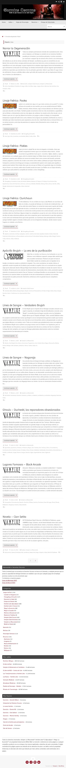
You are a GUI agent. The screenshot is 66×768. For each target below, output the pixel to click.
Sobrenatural (10, 186)
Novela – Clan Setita (14, 516)
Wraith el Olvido (8, 624)
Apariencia (14, 447)
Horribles (30, 86)
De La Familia (12, 450)
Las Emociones (28, 236)
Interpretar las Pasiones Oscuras (12, 703)
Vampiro (5, 88)
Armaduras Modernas (9, 683)
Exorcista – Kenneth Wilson (11, 700)
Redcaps (46, 236)
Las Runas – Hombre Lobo (10, 677)
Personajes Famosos (9, 633)
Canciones (11, 234)
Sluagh (4, 186)
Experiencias (6, 183)
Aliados (6, 343)
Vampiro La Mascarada (46, 83)
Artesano (19, 447)
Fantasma (40, 502)
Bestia (11, 291)
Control (31, 291)
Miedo (27, 136)
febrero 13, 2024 (15, 83)
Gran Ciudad (38, 343)
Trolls (4, 238)
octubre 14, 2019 (15, 288)
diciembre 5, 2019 (15, 179)
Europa (18, 450)
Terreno (58, 236)
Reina (46, 183)
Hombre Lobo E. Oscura (10, 606)
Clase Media (11, 86)
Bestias (15, 291)
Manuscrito (52, 343)
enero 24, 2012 (14, 550)
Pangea (5, 719)
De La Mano (18, 343)
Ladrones (22, 183)
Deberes (29, 181)
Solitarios (21, 345)
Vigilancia (47, 452)
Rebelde (33, 183)
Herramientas (56, 450)
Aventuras (7, 639)
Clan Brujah (12, 343)
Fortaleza (23, 450)
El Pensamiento (37, 291)
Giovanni (19, 395)
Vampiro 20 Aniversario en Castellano (13, 667)
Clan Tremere (35, 447)
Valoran (8, 238)
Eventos (36, 502)
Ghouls (31, 450)
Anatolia (7, 291)
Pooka (31, 136)
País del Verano (7, 728)
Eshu (11, 136)
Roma (50, 183)
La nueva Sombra (8, 706)
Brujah (26, 291)
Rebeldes (38, 183)
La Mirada (9, 452)
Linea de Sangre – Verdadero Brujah (24, 305)
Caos (6, 136)
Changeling (7, 181)
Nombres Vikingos (8, 661)
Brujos (29, 447)
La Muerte (34, 395)
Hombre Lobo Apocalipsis (11, 604)
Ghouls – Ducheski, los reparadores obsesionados (31, 409)
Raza (55, 291)
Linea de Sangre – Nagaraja (19, 357)
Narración (24, 83)
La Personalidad (19, 236)
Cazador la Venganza (10, 595)
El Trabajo (44, 181)
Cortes (18, 181)
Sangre (59, 291)
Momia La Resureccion (10, 613)
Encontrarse (50, 181)
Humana (24, 395)
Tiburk (6, 83)
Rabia (52, 291)
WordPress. (61, 766)
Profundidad (35, 236)
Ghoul (27, 450)
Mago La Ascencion (9, 608)
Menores (47, 86)
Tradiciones (14, 293)
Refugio (9, 345)
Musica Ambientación (10, 643)
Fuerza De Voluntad (15, 183)
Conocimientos (54, 447)
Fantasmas (13, 395)
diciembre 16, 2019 (15, 134)
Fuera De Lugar (47, 502)
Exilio (26, 86)
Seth (12, 345)
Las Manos (26, 552)
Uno (57, 86)
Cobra (47, 447)
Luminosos (28, 183)
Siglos (31, 452)
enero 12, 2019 (14, 445)
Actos (6, 86)
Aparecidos (7, 447)
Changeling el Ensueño (29, 134)
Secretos (5, 293)
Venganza (11, 504)
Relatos (6, 648)
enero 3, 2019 (14, 500)
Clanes (13, 552)
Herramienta (49, 450)
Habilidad (36, 450)
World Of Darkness (52, 552)
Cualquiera (22, 234)
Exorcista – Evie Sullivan (10, 712)
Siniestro (16, 345)
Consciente (14, 181)
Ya (36, 345)
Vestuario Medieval (8, 680)
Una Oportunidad (22, 293)
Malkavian (5, 504)
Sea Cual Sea (52, 86)
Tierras (26, 345)
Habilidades (42, 450)
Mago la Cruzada (9, 610)
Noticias (5, 630)
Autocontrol (8, 552)
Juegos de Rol (7, 592)
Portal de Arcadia (8, 725)
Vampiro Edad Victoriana (11, 619)
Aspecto (7, 234)
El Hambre (17, 86)
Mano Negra (45, 343)
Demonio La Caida (9, 599)
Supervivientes (37, 452)
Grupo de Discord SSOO (8, 583)
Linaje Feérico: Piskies (15, 145)
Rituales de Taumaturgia (10, 689)
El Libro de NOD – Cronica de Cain (12, 670)
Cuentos (32, 234)
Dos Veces (36, 234)
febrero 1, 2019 (15, 340)
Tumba (30, 345)
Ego (9, 136)
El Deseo (31, 502)
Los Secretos (47, 395)
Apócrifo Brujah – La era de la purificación (27, 250)
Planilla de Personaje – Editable (12, 686)
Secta (8, 293)
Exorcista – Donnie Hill (9, 709)
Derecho (21, 502)
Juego (34, 86)
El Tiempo (38, 181)
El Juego (22, 86)
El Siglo (48, 291)
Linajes (14, 452)
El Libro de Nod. (7, 664)
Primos (4, 345)
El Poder (44, 291)
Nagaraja (53, 395)
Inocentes (15, 136)
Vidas (9, 88)
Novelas (23, 550)
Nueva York (32, 552)
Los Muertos (41, 395)
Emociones (24, 343)
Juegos (39, 86)
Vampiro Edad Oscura (33, 83)
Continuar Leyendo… (10, 79)
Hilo (22, 552)
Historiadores (11, 236)
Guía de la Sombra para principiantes (13, 722)
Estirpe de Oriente (9, 601)
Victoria (16, 504)
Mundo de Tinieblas (9, 615)
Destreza (33, 181)
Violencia (16, 238)
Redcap (43, 183)
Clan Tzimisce (42, 447)
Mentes (57, 343)
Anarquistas (8, 502)
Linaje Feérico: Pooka (15, 100)
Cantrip (17, 234)
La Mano (29, 395)
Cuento (27, 234)
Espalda (42, 234)
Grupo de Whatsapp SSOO (9, 580)
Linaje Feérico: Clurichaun (17, 198)
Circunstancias (15, 502)
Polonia (19, 452)
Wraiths (24, 504)
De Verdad (23, 181)
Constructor (6, 450)
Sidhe (58, 183)
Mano (42, 86)
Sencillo (54, 183)
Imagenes (7, 641)
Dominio (26, 502)
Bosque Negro (20, 291)
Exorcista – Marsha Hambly (11, 716)
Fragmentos (31, 343)
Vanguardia (17, 186)
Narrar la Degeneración (16, 48)
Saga (37, 552)
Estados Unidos (48, 234)
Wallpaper (7, 650)
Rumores (58, 395)
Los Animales (22, 136)
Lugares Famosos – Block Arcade (22, 464)
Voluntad (26, 186)
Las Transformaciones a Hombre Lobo (14, 673)
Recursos (5, 637)
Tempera (55, 766)
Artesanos (24, 447)
